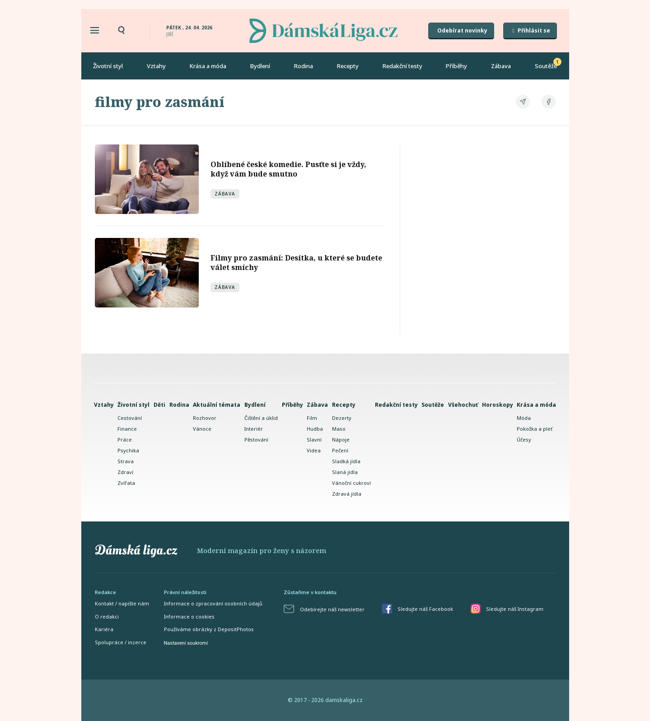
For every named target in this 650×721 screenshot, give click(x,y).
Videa (314, 450)
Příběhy (456, 66)
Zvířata (126, 482)
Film (312, 417)
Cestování (129, 417)
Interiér (253, 428)
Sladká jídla (346, 461)
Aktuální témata (216, 405)
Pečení (340, 450)
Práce (124, 439)
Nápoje (341, 439)
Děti (159, 405)
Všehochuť (463, 405)
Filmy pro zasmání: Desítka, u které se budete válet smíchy (296, 262)
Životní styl (108, 66)
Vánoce (202, 428)
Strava (125, 461)
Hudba (315, 428)
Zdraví (125, 472)
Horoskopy (497, 405)
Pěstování (256, 439)
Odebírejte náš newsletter (332, 609)
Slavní (314, 439)
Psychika (128, 450)
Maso (339, 428)
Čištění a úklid (261, 417)
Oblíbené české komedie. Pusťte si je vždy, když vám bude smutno (288, 169)
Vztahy (156, 66)
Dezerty (341, 417)
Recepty (348, 66)
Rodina (303, 66)
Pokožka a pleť (534, 428)
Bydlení (260, 66)
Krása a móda (207, 66)
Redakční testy (402, 66)
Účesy (524, 439)
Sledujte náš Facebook (425, 608)
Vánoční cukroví (351, 482)
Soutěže (546, 66)
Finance (127, 428)
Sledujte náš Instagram (514, 608)
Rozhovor (204, 417)
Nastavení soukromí (186, 643)
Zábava (501, 66)
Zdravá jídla (346, 493)
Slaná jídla (345, 472)
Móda (524, 417)
